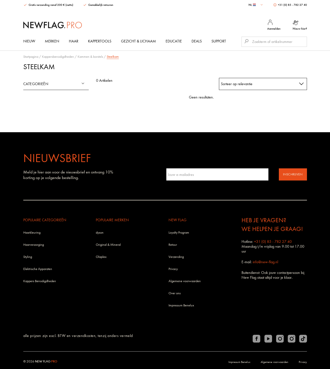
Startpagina (30, 57)
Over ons (175, 293)
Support (218, 41)
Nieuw (29, 41)
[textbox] (256, 5)
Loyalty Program (179, 232)
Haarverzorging (33, 245)
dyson (100, 232)
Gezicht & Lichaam (138, 41)
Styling (27, 257)
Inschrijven (293, 174)
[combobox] (256, 5)
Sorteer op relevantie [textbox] (236, 84)
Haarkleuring (31, 232)
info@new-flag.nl (265, 262)
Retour (173, 245)
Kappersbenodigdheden (58, 57)
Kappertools (99, 41)
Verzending (176, 257)
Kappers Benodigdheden (39, 281)
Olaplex (101, 257)
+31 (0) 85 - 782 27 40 (290, 5)
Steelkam (113, 57)
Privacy (173, 269)
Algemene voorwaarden (185, 281)
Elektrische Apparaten (37, 269)
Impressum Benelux (181, 305)
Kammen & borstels (90, 57)
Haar (73, 41)
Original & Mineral (108, 245)
